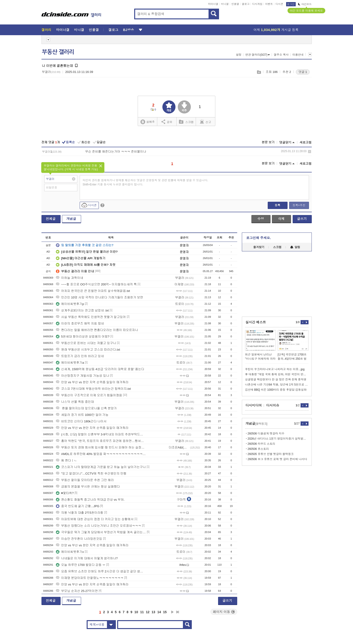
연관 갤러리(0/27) (257, 54)
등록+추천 (298, 205)
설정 (238, 54)
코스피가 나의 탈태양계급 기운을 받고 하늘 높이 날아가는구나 (101, 467)
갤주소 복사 (281, 54)
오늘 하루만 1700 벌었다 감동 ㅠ (80, 565)
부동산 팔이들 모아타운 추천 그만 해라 (85, 480)
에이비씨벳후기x (70, 552)
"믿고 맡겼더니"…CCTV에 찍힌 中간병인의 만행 (91, 473)
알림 (295, 247)
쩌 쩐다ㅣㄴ (66, 460)
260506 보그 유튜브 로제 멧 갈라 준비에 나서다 (277, 459)
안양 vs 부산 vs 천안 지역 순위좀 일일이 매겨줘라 (92, 382)
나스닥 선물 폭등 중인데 (75, 402)
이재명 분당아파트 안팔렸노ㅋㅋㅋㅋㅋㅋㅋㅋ (89, 578)
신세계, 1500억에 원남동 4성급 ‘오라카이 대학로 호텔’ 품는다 (100, 369)
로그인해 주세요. (258, 238)
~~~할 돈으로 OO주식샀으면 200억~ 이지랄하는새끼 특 (96, 284)
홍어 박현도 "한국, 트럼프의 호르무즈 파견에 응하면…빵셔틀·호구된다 (101, 441)
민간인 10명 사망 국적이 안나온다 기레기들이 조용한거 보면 (99, 297)
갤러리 (46, 30)
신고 (205, 121)
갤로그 (246, 4)
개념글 (71, 219)
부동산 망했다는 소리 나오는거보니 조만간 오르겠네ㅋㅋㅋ (98, 525)
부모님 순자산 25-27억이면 (77, 591)
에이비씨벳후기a (70, 362)
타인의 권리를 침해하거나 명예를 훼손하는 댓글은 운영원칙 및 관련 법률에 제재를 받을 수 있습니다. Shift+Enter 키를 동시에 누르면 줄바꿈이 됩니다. (145, 182)
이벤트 (269, 4)
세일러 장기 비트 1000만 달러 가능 (82, 415)
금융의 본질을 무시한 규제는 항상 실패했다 (88, 486)
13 (153, 612)
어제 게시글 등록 (276, 30)
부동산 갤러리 (58, 52)
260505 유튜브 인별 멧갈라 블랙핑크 (271, 454)
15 (165, 612)
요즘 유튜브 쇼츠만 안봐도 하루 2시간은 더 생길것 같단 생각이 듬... (101, 571)
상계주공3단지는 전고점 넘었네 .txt (82, 310)
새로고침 (306, 142)
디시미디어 (254, 405)
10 (136, 612)
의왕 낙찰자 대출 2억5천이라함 (79, 512)
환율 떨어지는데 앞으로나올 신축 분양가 (86, 408)
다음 (172, 612)
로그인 (291, 4)
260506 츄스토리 (258, 449)
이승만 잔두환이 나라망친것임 (79, 538)
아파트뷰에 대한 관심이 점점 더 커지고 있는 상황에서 (95, 519)
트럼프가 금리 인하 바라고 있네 (80, 356)
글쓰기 (302, 219)
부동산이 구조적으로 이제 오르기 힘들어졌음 (89, 395)
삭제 (309, 151)
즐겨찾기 (258, 247)
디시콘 (279, 4)
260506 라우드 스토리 (261, 443)
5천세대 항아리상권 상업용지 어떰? (82, 336)
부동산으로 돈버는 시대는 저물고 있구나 (86, 343)
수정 (260, 219)
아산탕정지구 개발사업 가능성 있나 (82, 375)
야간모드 (305, 4)
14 (159, 612)
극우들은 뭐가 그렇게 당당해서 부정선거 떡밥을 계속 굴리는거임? (101, 532)
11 (142, 612)
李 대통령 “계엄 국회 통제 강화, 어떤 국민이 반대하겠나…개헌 (276, 374)
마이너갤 (213, 4)
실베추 (147, 122)
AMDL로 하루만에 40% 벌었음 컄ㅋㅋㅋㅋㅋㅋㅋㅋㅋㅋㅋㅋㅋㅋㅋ (101, 454)
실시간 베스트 (256, 322)
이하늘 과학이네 (69, 278)
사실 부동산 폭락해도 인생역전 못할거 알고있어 (91, 317)
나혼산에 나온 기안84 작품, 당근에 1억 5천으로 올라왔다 (276, 384)
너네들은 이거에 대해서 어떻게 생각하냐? (87, 558)
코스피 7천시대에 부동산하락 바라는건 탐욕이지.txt (93, 388)
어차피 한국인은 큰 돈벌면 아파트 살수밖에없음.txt (93, 291)
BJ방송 (128, 30)
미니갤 (225, 4)
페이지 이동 (224, 612)
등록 (277, 205)
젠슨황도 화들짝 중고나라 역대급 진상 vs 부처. (90, 499)
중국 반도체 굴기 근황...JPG (77, 506)
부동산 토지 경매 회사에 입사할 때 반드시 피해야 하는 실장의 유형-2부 (101, 447)
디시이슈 (272, 405)
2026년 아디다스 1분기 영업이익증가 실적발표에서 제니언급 (278, 438)
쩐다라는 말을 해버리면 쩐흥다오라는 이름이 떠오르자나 (97, 330)
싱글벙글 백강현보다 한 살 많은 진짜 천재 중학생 (275, 379)
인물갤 (235, 4)
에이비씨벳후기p (70, 304)
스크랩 (259, 72)
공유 (166, 121)
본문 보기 (268, 142)
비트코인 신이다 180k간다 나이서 (81, 421)
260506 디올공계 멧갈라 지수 (266, 433)
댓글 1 (302, 72)
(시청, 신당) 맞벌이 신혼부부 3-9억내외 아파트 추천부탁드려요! (101, 434)
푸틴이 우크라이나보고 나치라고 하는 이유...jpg (275, 369)
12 (148, 612)
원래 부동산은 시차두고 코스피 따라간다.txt (88, 349)
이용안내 (298, 54)
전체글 (51, 219)
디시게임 (257, 4)
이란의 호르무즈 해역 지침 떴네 (80, 323)
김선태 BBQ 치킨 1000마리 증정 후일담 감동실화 (276, 389)
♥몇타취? (65, 493)
